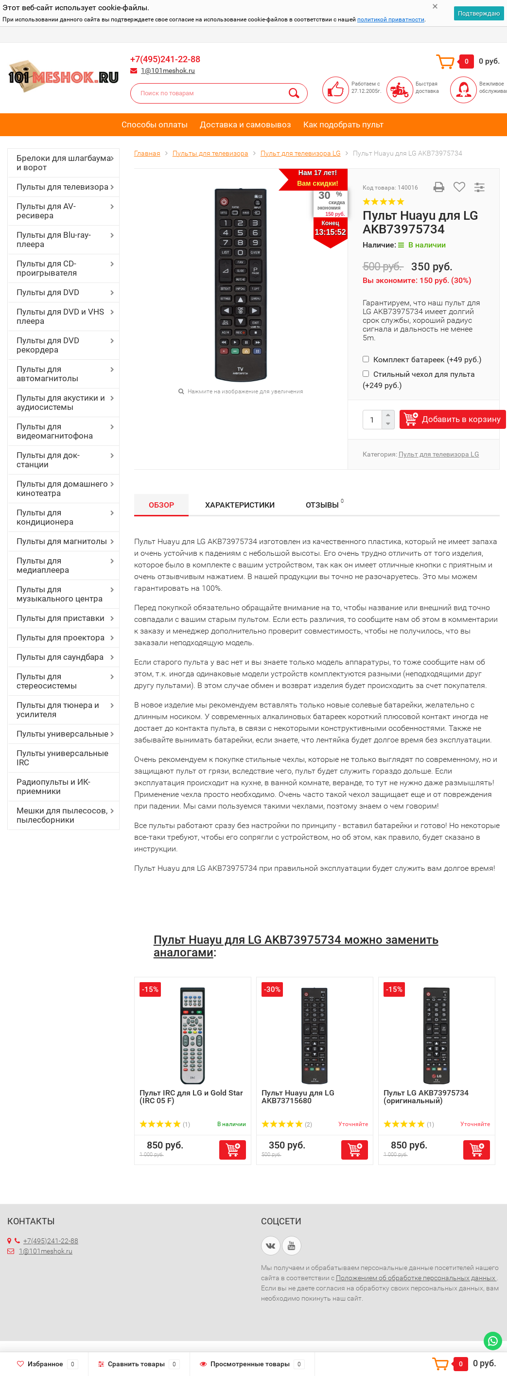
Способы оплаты (155, 124)
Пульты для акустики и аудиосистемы (61, 402)
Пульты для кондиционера (45, 517)
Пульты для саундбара (60, 657)
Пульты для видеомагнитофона (55, 431)
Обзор (161, 505)
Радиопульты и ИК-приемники (53, 786)
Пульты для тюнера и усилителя (58, 709)
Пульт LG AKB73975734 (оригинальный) (426, 1096)
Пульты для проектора (61, 637)
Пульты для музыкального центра (60, 593)
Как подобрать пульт (343, 124)
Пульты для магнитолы (62, 541)
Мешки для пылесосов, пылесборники (62, 815)
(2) (287, 1124)
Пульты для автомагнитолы (47, 373)
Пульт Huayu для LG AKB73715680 (298, 1096)
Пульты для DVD (48, 292)
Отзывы (325, 503)
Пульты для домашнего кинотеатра (62, 488)
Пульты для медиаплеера (43, 565)
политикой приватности (390, 19)
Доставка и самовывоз (245, 124)
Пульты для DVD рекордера (48, 344)
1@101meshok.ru (168, 70)
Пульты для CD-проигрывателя (47, 268)
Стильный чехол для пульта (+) (419, 379)
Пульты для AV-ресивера (46, 210)
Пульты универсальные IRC (62, 757)
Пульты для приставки (61, 618)
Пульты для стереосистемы (47, 680)
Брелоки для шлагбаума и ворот (64, 162)
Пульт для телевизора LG (439, 454)
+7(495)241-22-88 (165, 59)
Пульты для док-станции (48, 459)
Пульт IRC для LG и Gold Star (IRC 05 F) (191, 1096)
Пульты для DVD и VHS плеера (60, 316)
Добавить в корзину (461, 419)
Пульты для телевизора (62, 187)
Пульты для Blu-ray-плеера (54, 239)
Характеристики (240, 505)
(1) (165, 1124)
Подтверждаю (479, 13)
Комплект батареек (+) (422, 359)
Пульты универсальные (62, 734)
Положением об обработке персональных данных (416, 1278)
